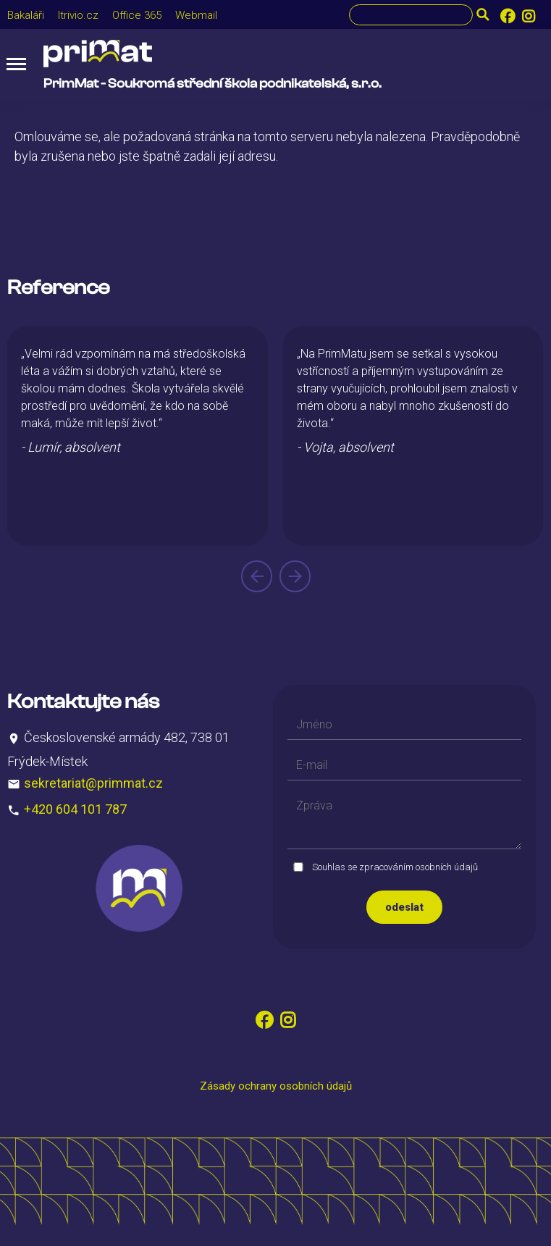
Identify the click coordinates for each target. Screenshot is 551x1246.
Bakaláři (25, 15)
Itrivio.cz (78, 15)
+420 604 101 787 (75, 809)
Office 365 (136, 15)
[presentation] (256, 576)
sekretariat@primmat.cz (93, 783)
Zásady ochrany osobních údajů (276, 1086)
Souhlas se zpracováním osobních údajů (395, 867)
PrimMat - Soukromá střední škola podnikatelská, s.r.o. (212, 83)
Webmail (196, 15)
